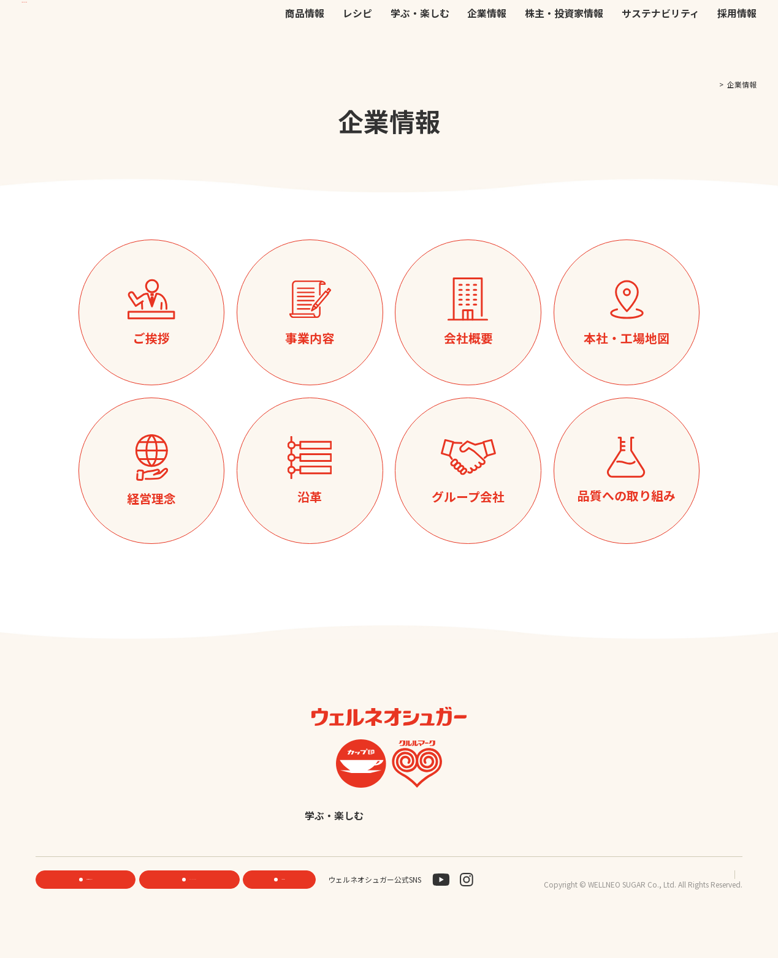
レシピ (357, 49)
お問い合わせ (530, 24)
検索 (698, 25)
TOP (705, 84)
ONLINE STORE (193, 909)
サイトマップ (720, 903)
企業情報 (486, 49)
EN (593, 23)
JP (577, 23)
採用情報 (737, 49)
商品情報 (304, 49)
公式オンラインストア (456, 24)
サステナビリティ (661, 49)
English (484, 846)
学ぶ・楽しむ (420, 49)
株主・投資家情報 (564, 49)
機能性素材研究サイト (368, 24)
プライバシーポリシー (647, 903)
